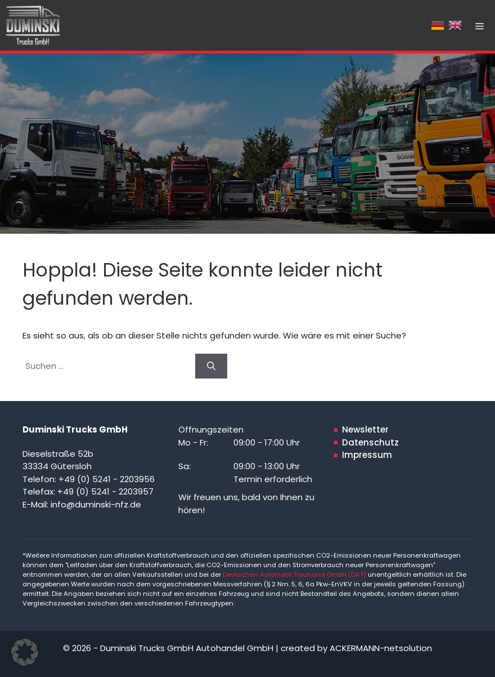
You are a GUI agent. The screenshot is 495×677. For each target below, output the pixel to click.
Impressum (367, 455)
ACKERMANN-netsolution (381, 648)
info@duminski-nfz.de (96, 504)
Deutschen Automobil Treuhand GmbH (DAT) (295, 574)
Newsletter (365, 429)
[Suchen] (211, 366)
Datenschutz (370, 442)
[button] (25, 652)
